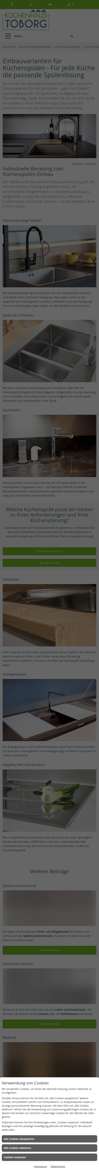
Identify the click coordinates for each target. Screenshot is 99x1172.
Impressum (40, 1166)
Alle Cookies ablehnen (17, 1148)
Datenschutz (58, 1166)
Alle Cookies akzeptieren (19, 1139)
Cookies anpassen (15, 1157)
